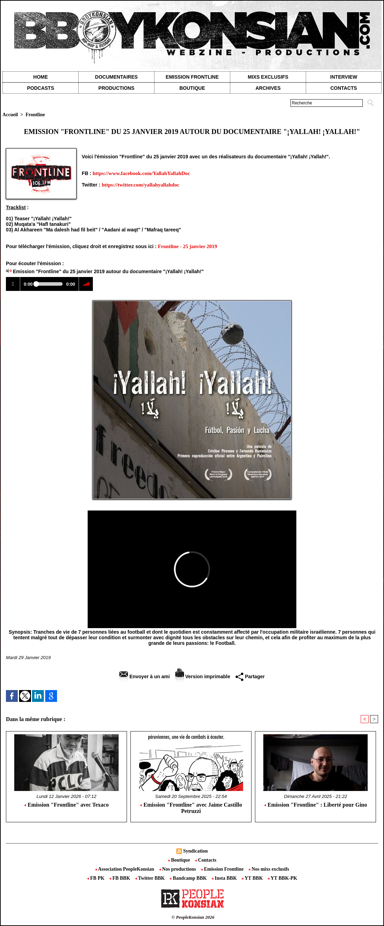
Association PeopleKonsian (125, 869)
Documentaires (116, 77)
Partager (250, 676)
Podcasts (40, 88)
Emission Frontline (192, 77)
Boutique (192, 88)
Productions (116, 88)
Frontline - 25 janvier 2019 (187, 246)
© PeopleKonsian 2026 (192, 917)
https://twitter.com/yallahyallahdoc (140, 185)
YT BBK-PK (282, 878)
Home (40, 77)
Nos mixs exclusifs (268, 869)
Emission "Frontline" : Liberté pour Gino (315, 805)
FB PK (96, 878)
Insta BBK (224, 878)
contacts (343, 88)
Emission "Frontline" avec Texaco (66, 805)
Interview (343, 77)
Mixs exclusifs (268, 77)
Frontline (35, 114)
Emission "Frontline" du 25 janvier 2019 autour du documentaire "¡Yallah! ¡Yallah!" (108, 271)
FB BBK (120, 878)
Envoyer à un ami (144, 676)
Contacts (205, 860)
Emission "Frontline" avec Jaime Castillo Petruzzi (191, 808)
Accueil (10, 114)
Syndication (195, 851)
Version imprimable (202, 676)
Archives (267, 88)
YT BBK (252, 878)
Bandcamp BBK (188, 878)
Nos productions (178, 869)
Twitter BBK (150, 878)
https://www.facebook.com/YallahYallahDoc (141, 173)
